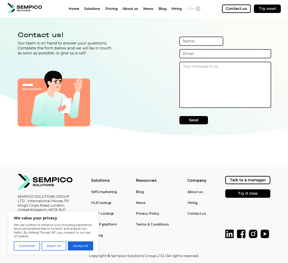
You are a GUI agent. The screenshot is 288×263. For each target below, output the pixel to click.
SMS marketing (104, 192)
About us (130, 9)
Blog (162, 9)
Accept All (80, 246)
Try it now (248, 193)
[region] (53, 233)
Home (74, 9)
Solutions (92, 9)
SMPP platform (104, 224)
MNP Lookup (102, 213)
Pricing (111, 9)
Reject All (54, 246)
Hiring (176, 9)
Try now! (267, 8)
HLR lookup (101, 203)
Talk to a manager (248, 180)
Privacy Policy (147, 213)
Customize (27, 246)
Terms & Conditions (152, 224)
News (148, 9)
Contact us (236, 8)
